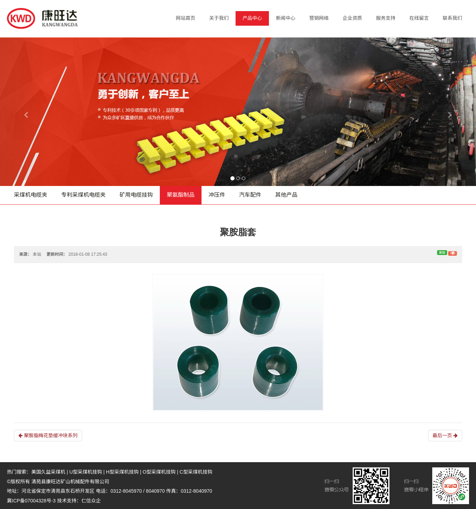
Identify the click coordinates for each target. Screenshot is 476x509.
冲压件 (216, 195)
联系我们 (452, 18)
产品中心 (252, 18)
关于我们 (219, 18)
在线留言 (419, 18)
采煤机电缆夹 (30, 195)
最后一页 (445, 435)
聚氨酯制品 (181, 195)
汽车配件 (250, 195)
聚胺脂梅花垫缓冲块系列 (47, 435)
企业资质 (352, 18)
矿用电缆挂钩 (136, 195)
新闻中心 (285, 18)
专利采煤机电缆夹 (83, 195)
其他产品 (286, 195)
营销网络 (319, 18)
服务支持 (385, 18)
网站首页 (185, 18)
